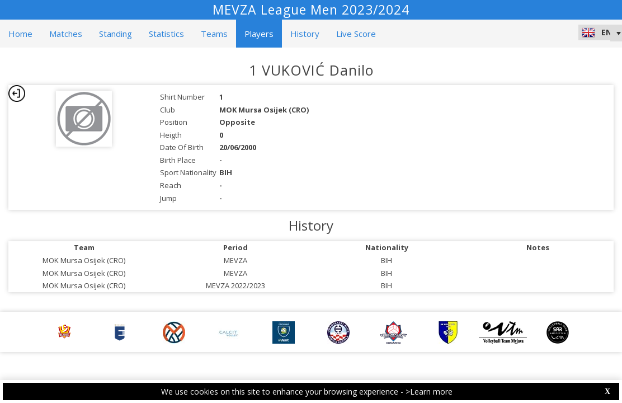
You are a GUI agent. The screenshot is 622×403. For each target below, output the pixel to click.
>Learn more (429, 391)
